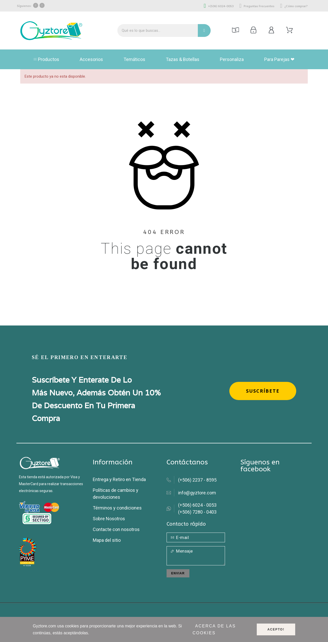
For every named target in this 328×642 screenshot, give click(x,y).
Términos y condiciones (117, 508)
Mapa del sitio (107, 540)
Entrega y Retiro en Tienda (119, 479)
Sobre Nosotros (109, 518)
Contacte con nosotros (116, 529)
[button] (262, 391)
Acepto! (276, 629)
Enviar (178, 573)
